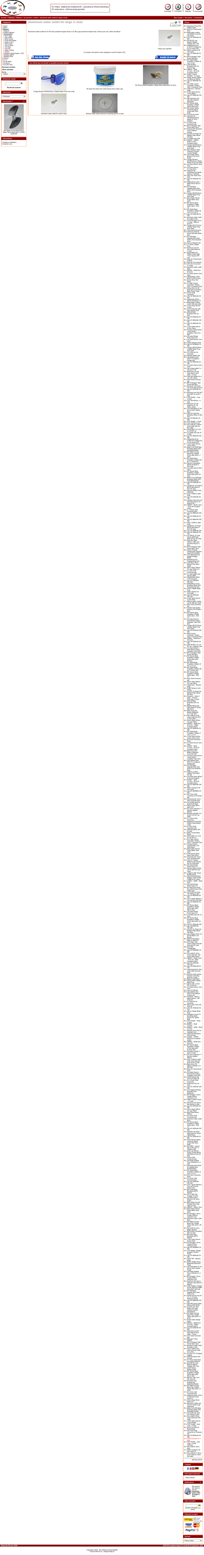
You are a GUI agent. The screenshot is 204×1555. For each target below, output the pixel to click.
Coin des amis (7, 64)
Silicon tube (8, 44)
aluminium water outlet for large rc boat (53, 18)
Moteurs (6, 31)
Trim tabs (7, 47)
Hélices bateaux (8, 32)
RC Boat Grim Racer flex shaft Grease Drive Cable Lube (104, 89)
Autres (36, 18)
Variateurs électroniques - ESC (13, 53)
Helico (4, 27)
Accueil (3, 18)
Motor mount (8, 39)
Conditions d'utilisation (9, 142)
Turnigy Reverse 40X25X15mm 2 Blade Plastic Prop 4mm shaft (53, 91)
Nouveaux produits (8, 67)
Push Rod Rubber (10, 40)
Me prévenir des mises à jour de (196, 1491)
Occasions (6, 63)
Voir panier (188, 18)
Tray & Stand (8, 45)
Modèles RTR (8, 56)
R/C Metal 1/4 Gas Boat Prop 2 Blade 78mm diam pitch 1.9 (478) (13, 131)
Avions (5, 26)
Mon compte (178, 18)
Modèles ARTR (8, 55)
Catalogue (11, 18)
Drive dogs (8, 36)
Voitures (5, 58)
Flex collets (8, 37)
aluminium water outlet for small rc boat (54, 113)
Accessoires (28, 18)
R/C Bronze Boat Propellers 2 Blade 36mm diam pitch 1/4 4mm (155, 85)
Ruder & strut (8, 42)
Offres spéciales (7, 69)
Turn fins (7, 48)
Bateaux (19, 18)
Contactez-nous (7, 144)
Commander (198, 18)
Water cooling (9, 50)
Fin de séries (7, 61)
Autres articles (190, 1477)
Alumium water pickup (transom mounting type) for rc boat (104, 113)
